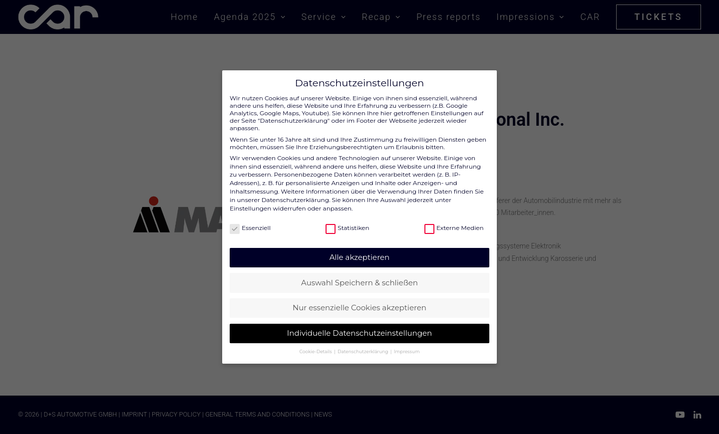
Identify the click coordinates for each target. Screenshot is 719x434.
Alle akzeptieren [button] (359, 252)
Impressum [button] (407, 346)
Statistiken (347, 222)
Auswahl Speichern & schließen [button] (359, 277)
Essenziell (250, 222)
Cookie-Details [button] (316, 346)
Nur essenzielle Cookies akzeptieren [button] (359, 303)
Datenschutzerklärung (295, 195)
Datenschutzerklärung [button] (363, 346)
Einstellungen (250, 203)
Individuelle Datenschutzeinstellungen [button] (359, 328)
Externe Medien (454, 222)
